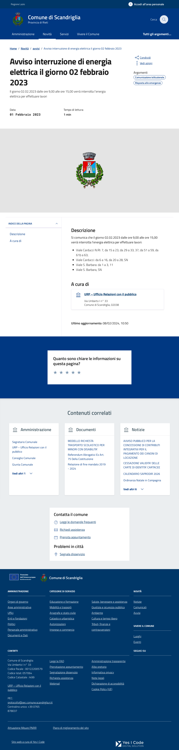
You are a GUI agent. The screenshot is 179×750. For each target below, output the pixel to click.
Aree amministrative (19, 607)
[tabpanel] (34, 461)
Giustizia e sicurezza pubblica (108, 607)
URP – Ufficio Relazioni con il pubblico (110, 294)
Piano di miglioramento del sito (71, 728)
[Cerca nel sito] (164, 19)
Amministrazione (23, 34)
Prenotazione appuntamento (66, 667)
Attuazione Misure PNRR (22, 728)
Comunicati (140, 607)
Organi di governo (18, 602)
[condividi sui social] (142, 57)
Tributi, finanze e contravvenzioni (101, 627)
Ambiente (97, 613)
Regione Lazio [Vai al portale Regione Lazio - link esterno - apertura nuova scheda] (18, 4)
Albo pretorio (99, 667)
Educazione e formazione (64, 602)
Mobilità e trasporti (60, 607)
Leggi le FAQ (57, 661)
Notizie (138, 602)
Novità (47, 34)
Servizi (64, 34)
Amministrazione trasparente (109, 661)
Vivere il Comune (88, 34)
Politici (11, 624)
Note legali (98, 678)
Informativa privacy (103, 672)
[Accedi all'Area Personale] (146, 4)
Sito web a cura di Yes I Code (28, 742)
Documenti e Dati (18, 635)
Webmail (55, 683)
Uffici (10, 613)
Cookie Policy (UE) (102, 689)
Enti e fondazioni (17, 618)
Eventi (137, 642)
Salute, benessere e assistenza (109, 602)
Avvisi (137, 613)
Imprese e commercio (62, 630)
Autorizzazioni (58, 624)
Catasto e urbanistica (62, 618)
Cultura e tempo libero (104, 618)
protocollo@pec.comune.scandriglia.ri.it (30, 702)
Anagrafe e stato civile (63, 613)
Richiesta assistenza (61, 678)
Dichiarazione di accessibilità (108, 683)
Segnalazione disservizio (64, 672)
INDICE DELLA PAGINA (33, 223)
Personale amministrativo (22, 630)
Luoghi (137, 636)
